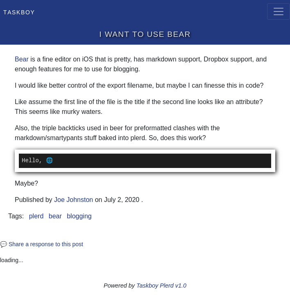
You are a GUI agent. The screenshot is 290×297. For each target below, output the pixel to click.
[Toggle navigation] (278, 11)
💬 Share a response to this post (41, 244)
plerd (36, 216)
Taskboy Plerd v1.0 (161, 285)
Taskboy (19, 11)
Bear (22, 59)
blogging (79, 216)
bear (55, 216)
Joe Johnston (73, 199)
